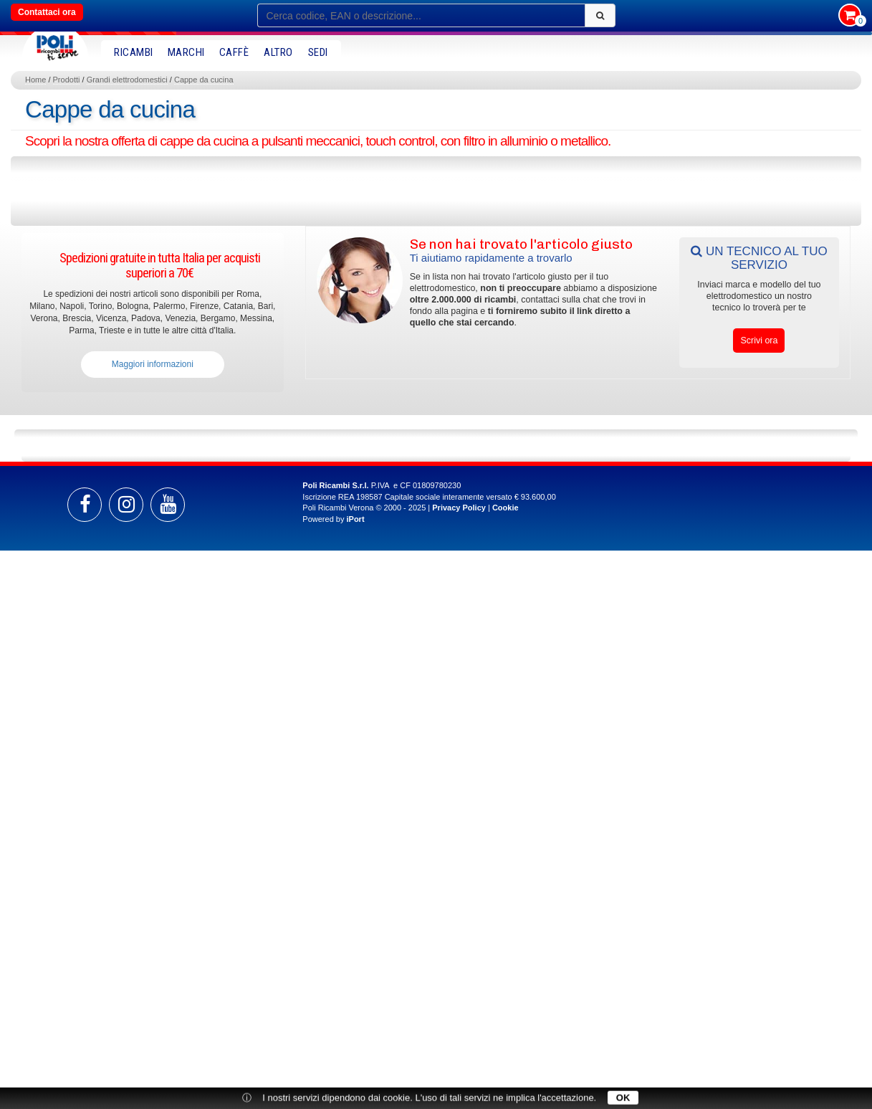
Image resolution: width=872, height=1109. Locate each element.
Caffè (234, 52)
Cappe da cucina (204, 79)
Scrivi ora (758, 340)
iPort (355, 519)
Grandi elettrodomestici (127, 79)
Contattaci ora (47, 12)
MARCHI (186, 52)
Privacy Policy (459, 507)
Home (35, 79)
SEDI (318, 52)
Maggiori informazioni (152, 364)
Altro (278, 52)
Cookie (505, 507)
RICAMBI (133, 52)
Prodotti (66, 79)
